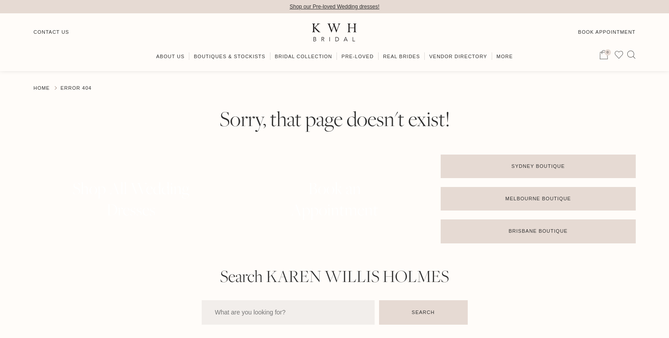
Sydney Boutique (538, 166)
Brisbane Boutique (538, 231)
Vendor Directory (458, 56)
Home (41, 88)
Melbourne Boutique (538, 198)
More (505, 56)
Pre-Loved (357, 56)
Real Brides (401, 56)
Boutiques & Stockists (229, 56)
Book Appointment (607, 32)
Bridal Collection (304, 56)
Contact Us (51, 32)
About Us (170, 56)
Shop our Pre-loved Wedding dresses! (334, 7)
